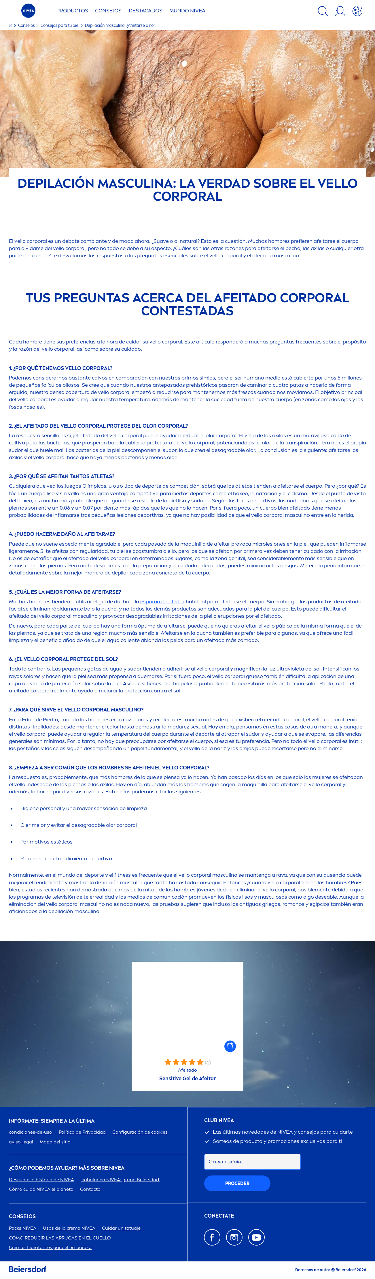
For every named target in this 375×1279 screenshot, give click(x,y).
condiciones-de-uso (30, 1132)
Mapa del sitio (55, 1142)
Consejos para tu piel (60, 25)
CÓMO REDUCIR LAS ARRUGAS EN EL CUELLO (60, 1238)
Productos (72, 10)
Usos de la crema (69, 1228)
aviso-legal (21, 1142)
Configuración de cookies (140, 1132)
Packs (22, 1228)
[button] (230, 1046)
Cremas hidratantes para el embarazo (50, 1247)
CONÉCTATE (219, 1216)
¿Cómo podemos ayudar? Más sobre (66, 1168)
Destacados (145, 10)
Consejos (108, 10)
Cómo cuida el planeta (41, 1189)
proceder (237, 1183)
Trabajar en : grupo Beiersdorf (120, 1179)
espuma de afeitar (162, 601)
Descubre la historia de (41, 1179)
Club (219, 1121)
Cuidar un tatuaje (121, 1228)
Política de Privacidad (82, 1132)
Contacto (90, 1189)
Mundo (187, 10)
